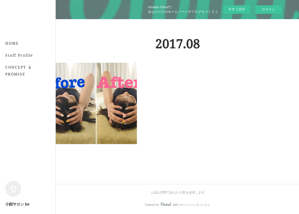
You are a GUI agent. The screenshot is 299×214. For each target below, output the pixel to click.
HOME (12, 43)
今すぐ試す (236, 9)
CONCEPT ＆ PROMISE (18, 70)
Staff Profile (19, 55)
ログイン (268, 9)
